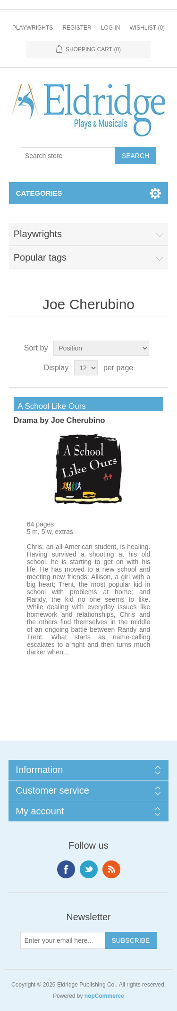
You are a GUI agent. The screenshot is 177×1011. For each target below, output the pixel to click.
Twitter (89, 869)
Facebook (66, 869)
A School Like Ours (50, 406)
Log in (110, 27)
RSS (111, 869)
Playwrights (32, 27)
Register (76, 27)
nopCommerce (104, 996)
